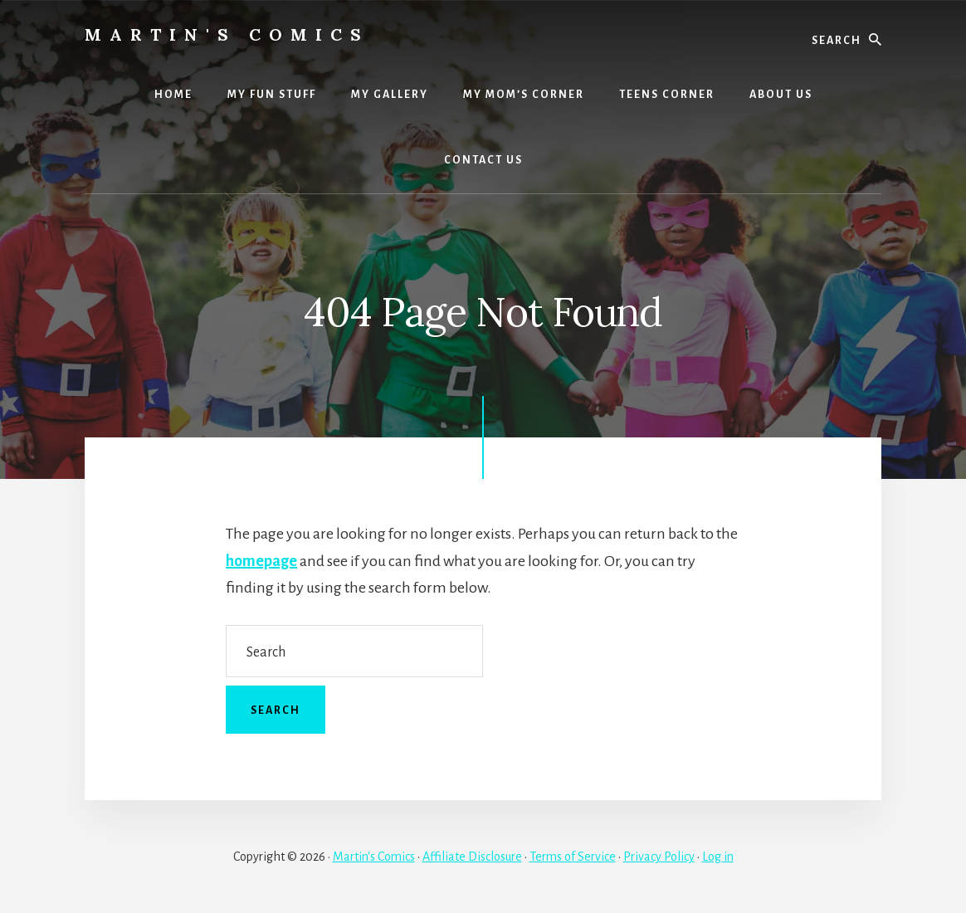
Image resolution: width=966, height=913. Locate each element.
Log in (718, 856)
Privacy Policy (659, 856)
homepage (261, 561)
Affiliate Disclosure (472, 856)
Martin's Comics (227, 34)
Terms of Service (572, 856)
